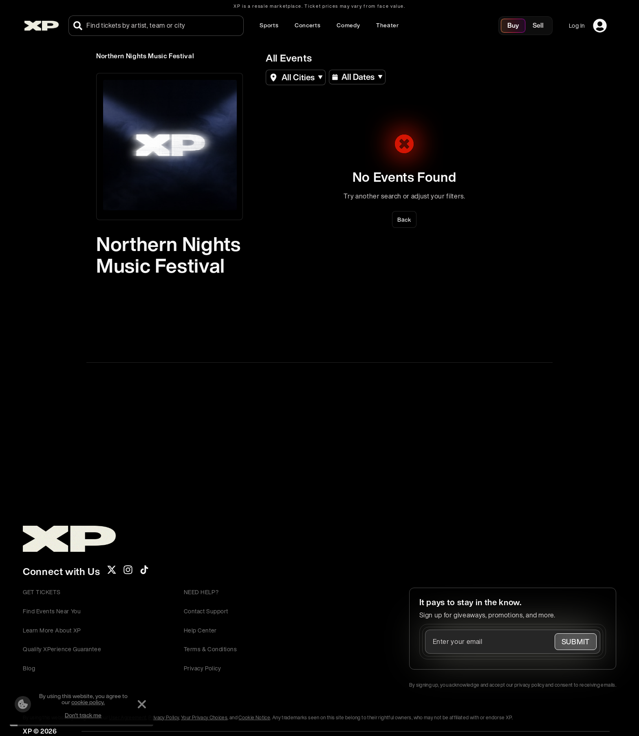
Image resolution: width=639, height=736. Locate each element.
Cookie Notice (254, 717)
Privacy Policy (202, 668)
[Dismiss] (141, 704)
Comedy (348, 25)
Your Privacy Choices (204, 717)
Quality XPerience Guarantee (62, 649)
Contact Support (206, 611)
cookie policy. (88, 702)
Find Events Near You (52, 611)
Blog (29, 668)
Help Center (200, 630)
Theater (387, 25)
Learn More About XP (52, 630)
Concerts (307, 25)
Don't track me (83, 715)
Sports (269, 25)
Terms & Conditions (210, 649)
